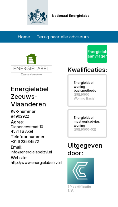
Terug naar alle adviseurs (63, 36)
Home (24, 36)
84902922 (20, 116)
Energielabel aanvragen (97, 53)
